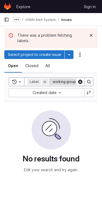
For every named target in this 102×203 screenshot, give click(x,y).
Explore (23, 6)
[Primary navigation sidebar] (6, 19)
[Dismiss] (91, 35)
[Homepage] (7, 6)
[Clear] (80, 82)
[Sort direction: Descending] (89, 92)
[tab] (13, 66)
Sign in (90, 6)
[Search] (89, 81)
